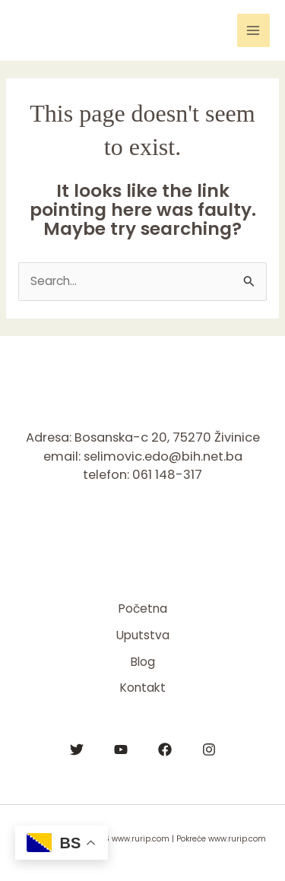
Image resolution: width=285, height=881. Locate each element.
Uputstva (142, 635)
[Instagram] (209, 749)
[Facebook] (165, 749)
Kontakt (143, 688)
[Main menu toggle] (253, 30)
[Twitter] (77, 749)
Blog (143, 662)
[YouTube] (121, 749)
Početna (143, 608)
